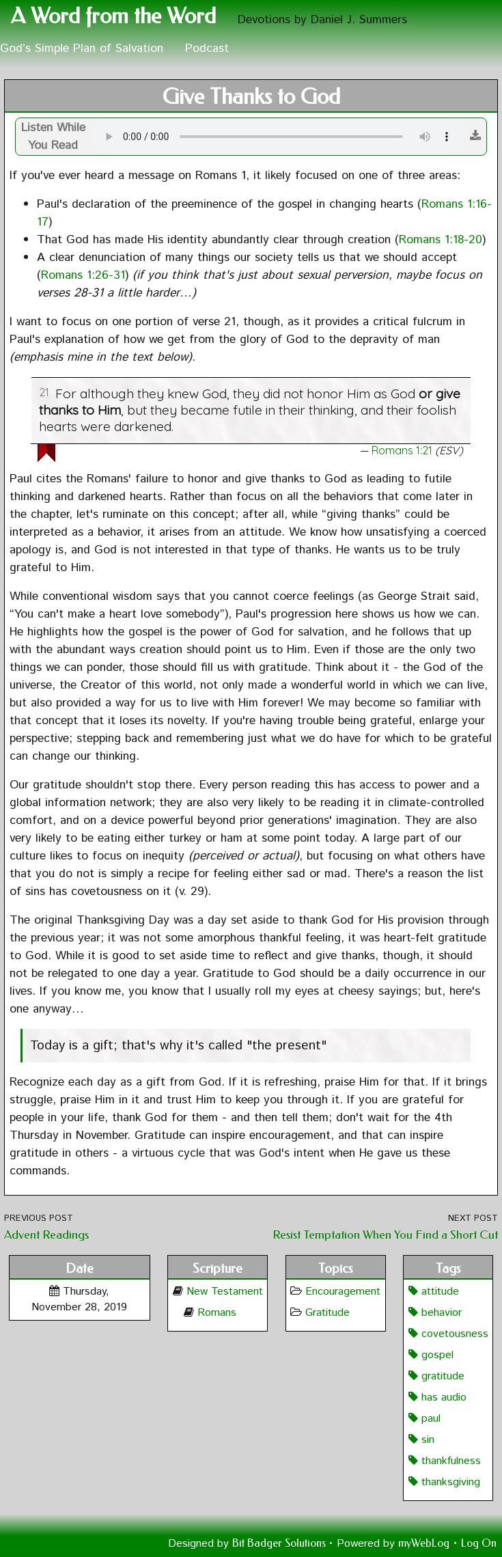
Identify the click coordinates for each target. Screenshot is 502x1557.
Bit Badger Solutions (280, 1543)
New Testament (224, 1291)
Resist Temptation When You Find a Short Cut (385, 1235)
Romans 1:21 (402, 450)
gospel (431, 1355)
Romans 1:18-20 (440, 240)
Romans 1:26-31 (83, 275)
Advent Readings (46, 1235)
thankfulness (444, 1461)
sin (421, 1440)
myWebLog (423, 1543)
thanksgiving (444, 1482)
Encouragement (342, 1291)
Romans (216, 1313)
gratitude (436, 1376)
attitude (433, 1291)
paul (424, 1419)
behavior (435, 1313)
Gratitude (327, 1313)
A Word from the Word (113, 16)
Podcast (207, 48)
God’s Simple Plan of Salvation (81, 48)
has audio (437, 1397)
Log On (479, 1543)
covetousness (448, 1334)
